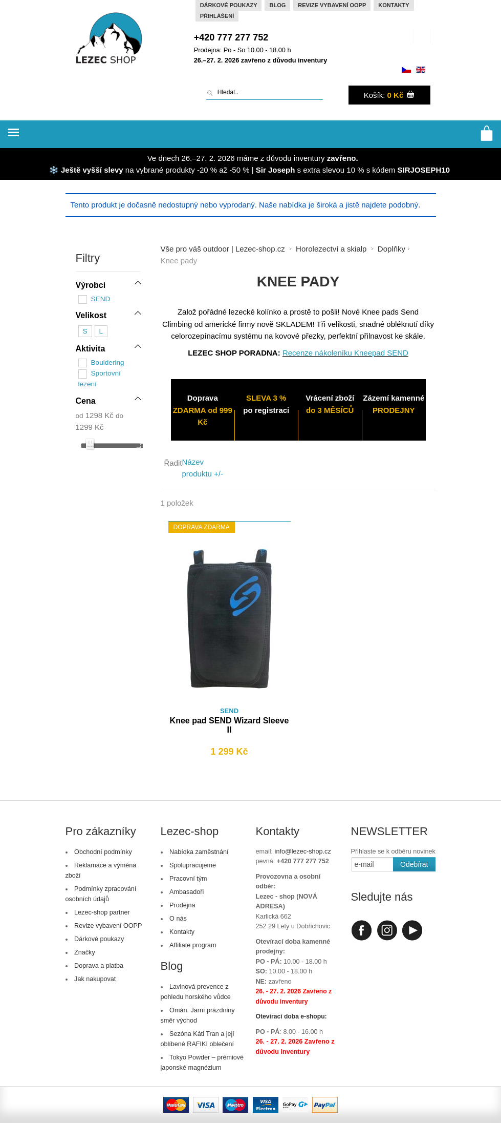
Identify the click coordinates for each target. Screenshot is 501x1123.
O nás (178, 918)
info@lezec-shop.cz (303, 851)
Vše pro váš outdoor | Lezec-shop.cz (223, 248)
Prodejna (182, 905)
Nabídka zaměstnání (199, 852)
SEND (101, 299)
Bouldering (107, 362)
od (79, 415)
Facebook (361, 930)
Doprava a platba (98, 965)
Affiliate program (192, 945)
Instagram (387, 930)
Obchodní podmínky (103, 852)
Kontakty (393, 5)
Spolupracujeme (192, 865)
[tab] (108, 286)
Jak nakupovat (95, 979)
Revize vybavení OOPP (332, 5)
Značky (84, 952)
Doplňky (391, 248)
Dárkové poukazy (228, 5)
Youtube (412, 930)
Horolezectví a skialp (331, 248)
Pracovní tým (188, 878)
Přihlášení (217, 16)
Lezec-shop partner (102, 912)
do (119, 415)
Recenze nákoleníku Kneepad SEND (345, 352)
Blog (277, 5)
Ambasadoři (186, 892)
